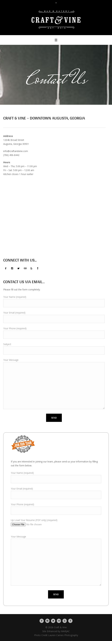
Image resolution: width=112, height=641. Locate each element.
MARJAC (65, 631)
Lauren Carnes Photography (63, 635)
